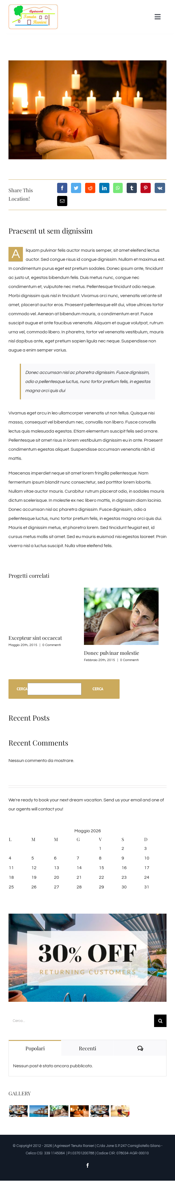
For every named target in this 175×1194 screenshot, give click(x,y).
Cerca (22, 689)
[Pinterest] (145, 187)
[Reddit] (90, 187)
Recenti (87, 1048)
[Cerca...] (81, 1021)
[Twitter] (76, 187)
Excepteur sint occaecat (35, 637)
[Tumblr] (131, 187)
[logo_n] (33, 6)
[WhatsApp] (118, 187)
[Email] (62, 201)
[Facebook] (62, 187)
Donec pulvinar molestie (111, 652)
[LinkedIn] (104, 187)
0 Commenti (51, 645)
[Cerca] (160, 1021)
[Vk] (160, 187)
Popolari (35, 1048)
